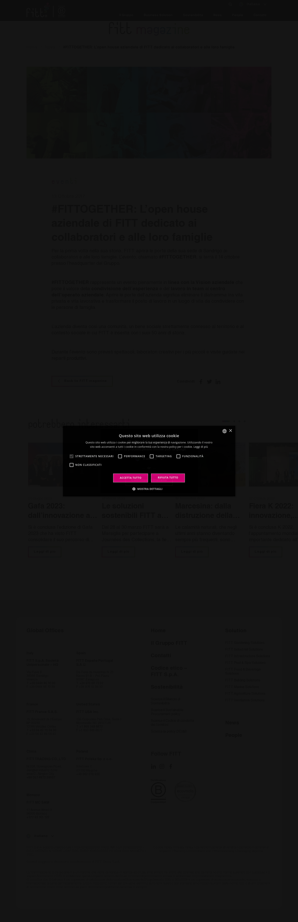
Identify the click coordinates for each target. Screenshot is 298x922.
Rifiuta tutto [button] (168, 477)
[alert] (149, 461)
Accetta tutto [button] (130, 478)
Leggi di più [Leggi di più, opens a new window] (200, 447)
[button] (149, 489)
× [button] (230, 430)
